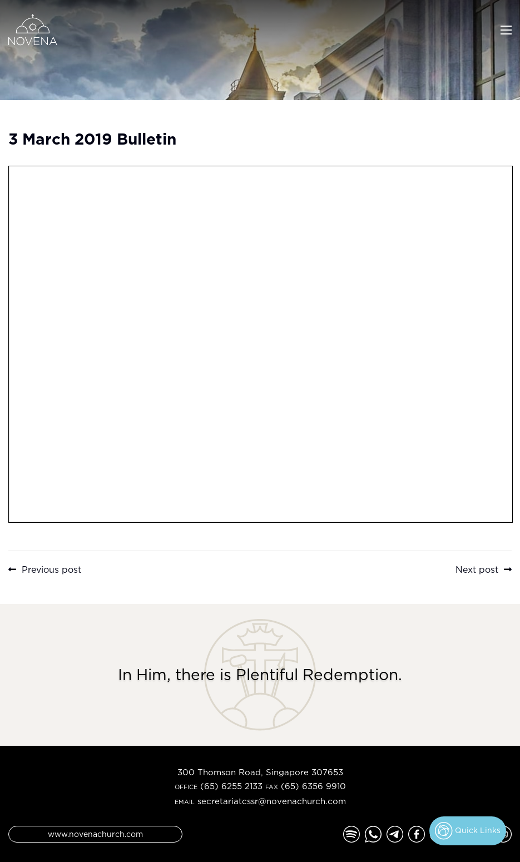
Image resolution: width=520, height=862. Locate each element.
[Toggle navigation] (506, 29)
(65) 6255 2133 (231, 786)
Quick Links (468, 831)
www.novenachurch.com (95, 834)
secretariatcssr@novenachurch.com (271, 801)
